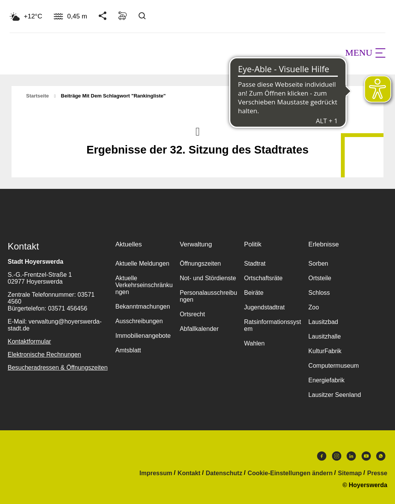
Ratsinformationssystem (272, 325)
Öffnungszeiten (200, 263)
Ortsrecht (192, 314)
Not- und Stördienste (208, 278)
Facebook (321, 456)
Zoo (313, 307)
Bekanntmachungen (143, 306)
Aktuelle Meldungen (143, 263)
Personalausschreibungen (208, 296)
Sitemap (350, 473)
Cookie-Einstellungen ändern (290, 473)
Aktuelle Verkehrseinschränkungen (144, 285)
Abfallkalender (199, 329)
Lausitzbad (323, 322)
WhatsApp (380, 456)
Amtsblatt (128, 350)
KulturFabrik (324, 351)
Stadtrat (255, 263)
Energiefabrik (326, 380)
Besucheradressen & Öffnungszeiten (57, 367)
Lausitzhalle (324, 336)
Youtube (366, 456)
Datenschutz (224, 473)
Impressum (155, 473)
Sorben (318, 263)
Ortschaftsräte (263, 278)
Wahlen (254, 343)
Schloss (319, 292)
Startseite (37, 96)
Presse (377, 473)
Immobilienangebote (143, 335)
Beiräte (254, 292)
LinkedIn (351, 456)
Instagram (336, 456)
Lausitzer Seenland (334, 395)
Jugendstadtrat (264, 307)
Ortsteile (319, 278)
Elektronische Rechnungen (44, 354)
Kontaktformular (29, 341)
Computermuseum (333, 365)
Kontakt (189, 473)
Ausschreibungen (139, 321)
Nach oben (197, 131)
